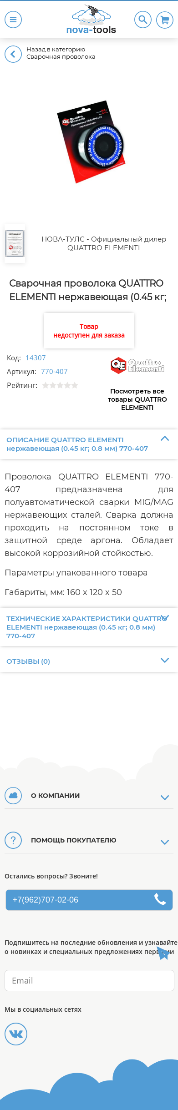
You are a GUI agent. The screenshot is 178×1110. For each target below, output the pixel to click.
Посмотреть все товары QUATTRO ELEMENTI (137, 399)
